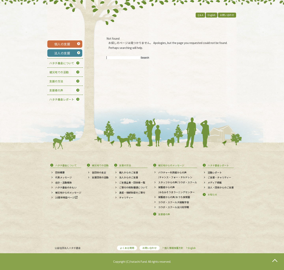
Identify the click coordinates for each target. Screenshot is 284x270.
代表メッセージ (63, 177)
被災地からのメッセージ (68, 192)
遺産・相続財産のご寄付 (132, 192)
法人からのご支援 (128, 177)
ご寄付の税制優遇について (133, 187)
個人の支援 (62, 44)
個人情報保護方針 (173, 248)
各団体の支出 (99, 172)
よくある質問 (127, 248)
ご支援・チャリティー (219, 177)
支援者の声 (56, 90)
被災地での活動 (59, 72)
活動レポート (215, 172)
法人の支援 (62, 53)
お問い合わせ (227, 15)
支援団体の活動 (100, 177)
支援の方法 (56, 81)
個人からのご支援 (128, 172)
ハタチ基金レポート (61, 99)
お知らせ (212, 194)
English (211, 15)
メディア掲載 (215, 182)
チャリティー (126, 197)
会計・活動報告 (63, 182)
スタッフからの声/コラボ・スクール (177, 182)
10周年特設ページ (65, 197)
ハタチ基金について (61, 63)
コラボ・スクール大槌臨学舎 (173, 202)
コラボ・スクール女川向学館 (173, 207)
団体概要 (60, 172)
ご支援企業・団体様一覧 (132, 182)
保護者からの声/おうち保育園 (174, 197)
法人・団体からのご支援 (221, 187)
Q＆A (200, 15)
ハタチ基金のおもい (66, 187)
